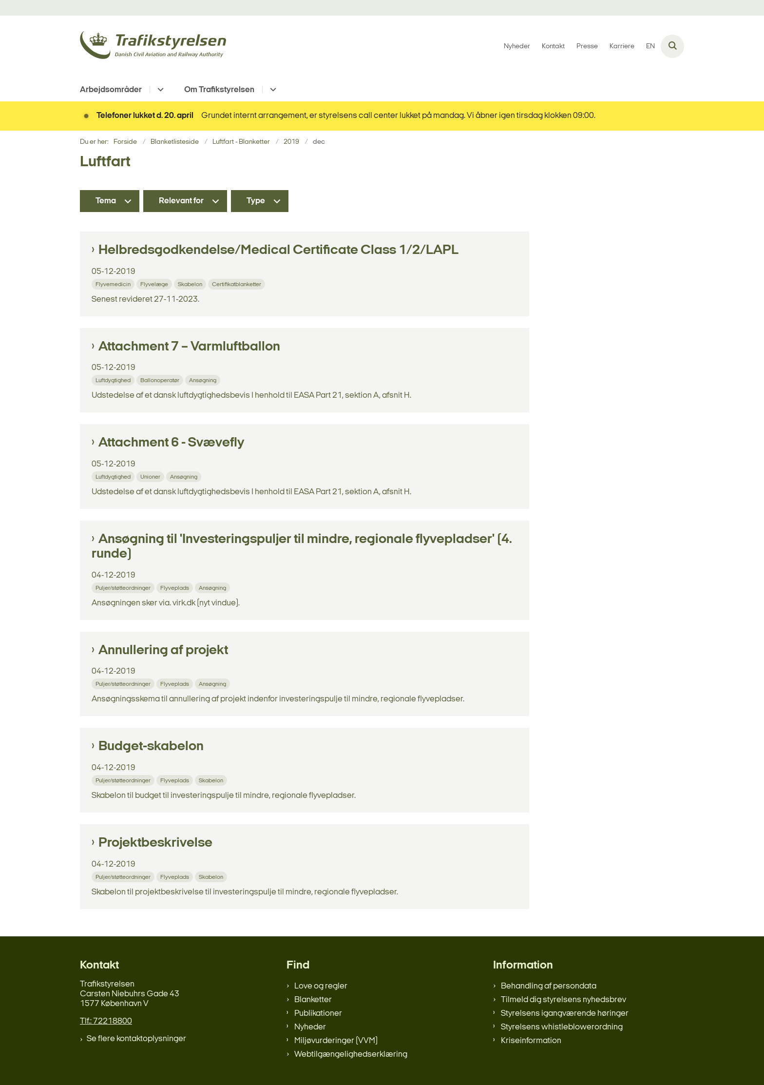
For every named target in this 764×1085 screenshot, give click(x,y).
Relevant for (181, 201)
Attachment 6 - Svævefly (171, 443)
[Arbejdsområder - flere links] (159, 89)
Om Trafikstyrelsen (219, 90)
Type (256, 201)
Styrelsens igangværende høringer (565, 1013)
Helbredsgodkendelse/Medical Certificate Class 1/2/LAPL (278, 250)
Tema (106, 201)
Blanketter (313, 1000)
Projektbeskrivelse (155, 843)
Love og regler (320, 986)
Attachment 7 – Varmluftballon (189, 347)
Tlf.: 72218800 (106, 1021)
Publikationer (318, 1013)
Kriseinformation (531, 1041)
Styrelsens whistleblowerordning (562, 1027)
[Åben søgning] (672, 46)
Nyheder (310, 1027)
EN (650, 46)
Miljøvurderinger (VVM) (336, 1041)
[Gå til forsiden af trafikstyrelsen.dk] (153, 46)
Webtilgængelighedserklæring (350, 1054)
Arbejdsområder (111, 90)
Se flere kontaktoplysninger (136, 1039)
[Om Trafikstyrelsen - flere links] (271, 89)
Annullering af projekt (163, 651)
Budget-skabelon (151, 747)
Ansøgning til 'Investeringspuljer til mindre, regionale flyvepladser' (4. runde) (302, 547)
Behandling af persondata (548, 986)
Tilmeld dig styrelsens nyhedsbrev (563, 1000)
